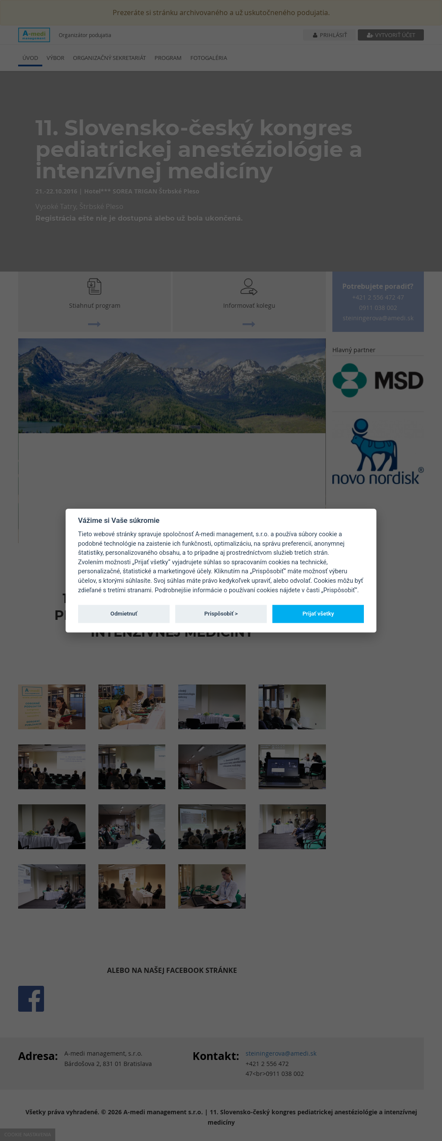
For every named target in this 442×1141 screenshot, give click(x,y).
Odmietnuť (123, 613)
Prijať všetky (318, 613)
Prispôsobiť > (221, 613)
